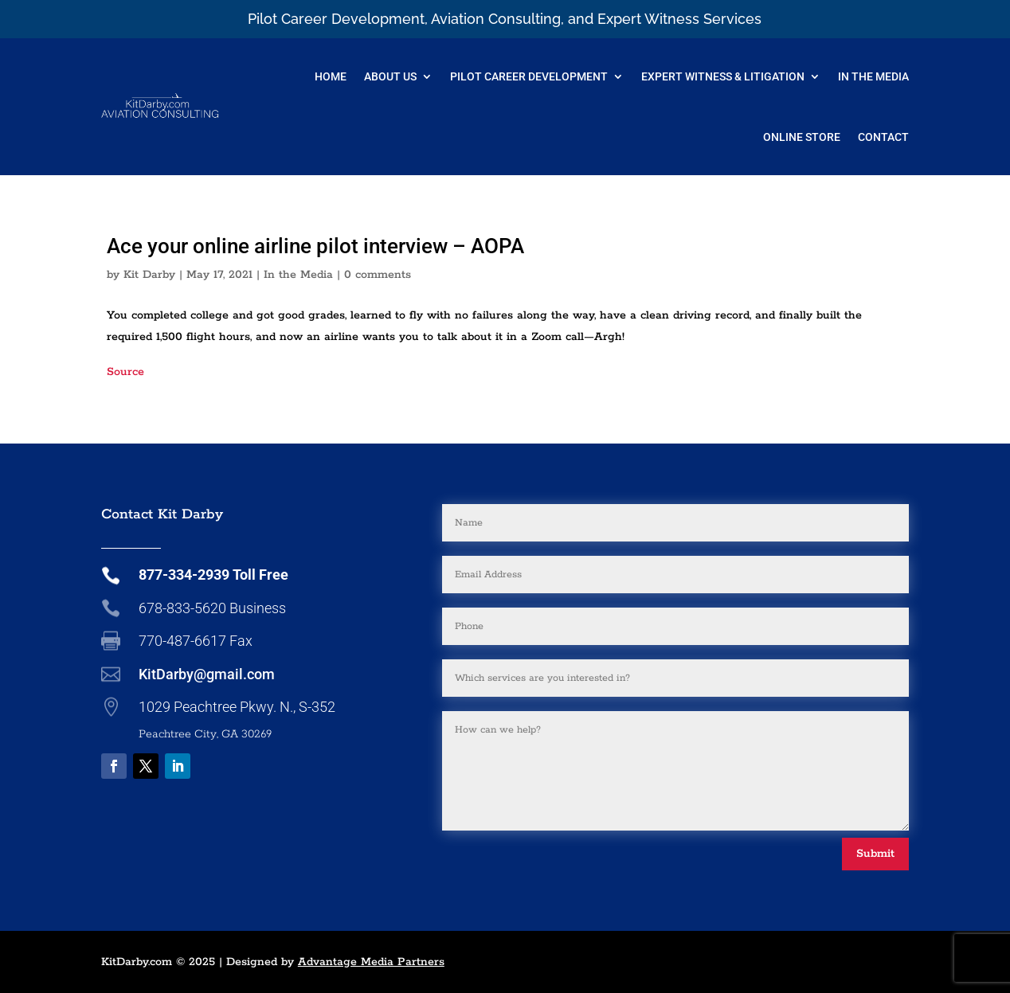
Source (125, 372)
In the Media (298, 275)
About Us (390, 76)
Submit (875, 853)
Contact (883, 137)
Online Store (801, 137)
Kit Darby (149, 275)
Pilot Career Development (529, 76)
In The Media (873, 76)
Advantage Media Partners (371, 962)
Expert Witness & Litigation (722, 76)
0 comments (377, 275)
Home (330, 76)
